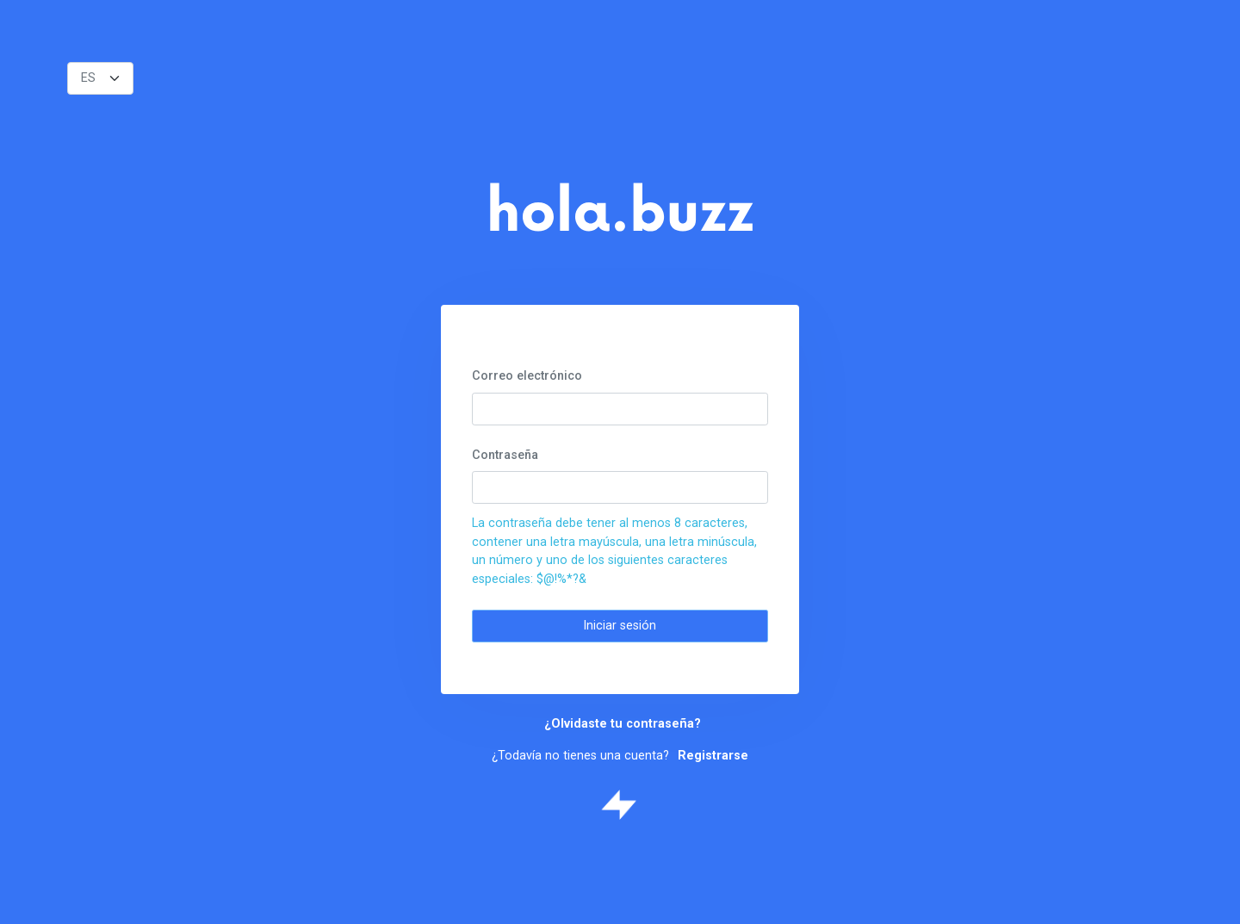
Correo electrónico (527, 376)
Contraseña (505, 455)
